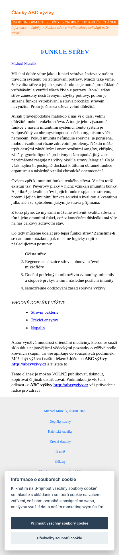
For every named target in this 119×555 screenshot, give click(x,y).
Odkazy (60, 462)
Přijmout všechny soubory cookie (59, 523)
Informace (18, 28)
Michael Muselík (23, 63)
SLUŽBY (53, 22)
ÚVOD (16, 22)
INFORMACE (34, 22)
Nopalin (38, 327)
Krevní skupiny (60, 441)
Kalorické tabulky (60, 431)
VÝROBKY (70, 22)
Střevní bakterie (45, 312)
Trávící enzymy (44, 319)
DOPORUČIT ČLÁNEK (99, 22)
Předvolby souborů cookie (59, 538)
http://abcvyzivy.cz (28, 363)
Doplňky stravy (60, 422)
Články (36, 28)
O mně (60, 452)
